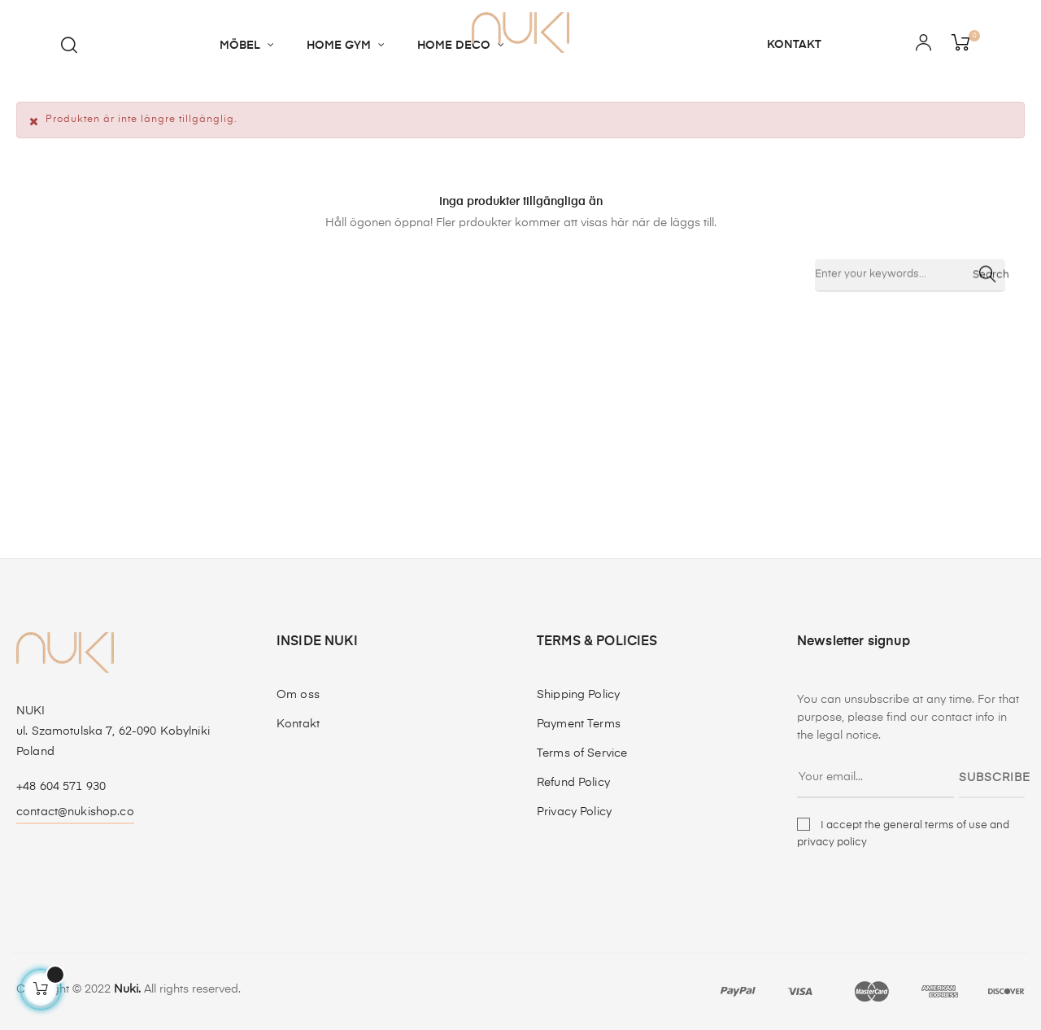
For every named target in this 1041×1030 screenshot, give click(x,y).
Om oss (298, 694)
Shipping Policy (578, 694)
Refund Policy (573, 782)
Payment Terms (579, 724)
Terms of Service (582, 753)
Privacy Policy (574, 812)
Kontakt (298, 724)
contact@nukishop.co (75, 812)
